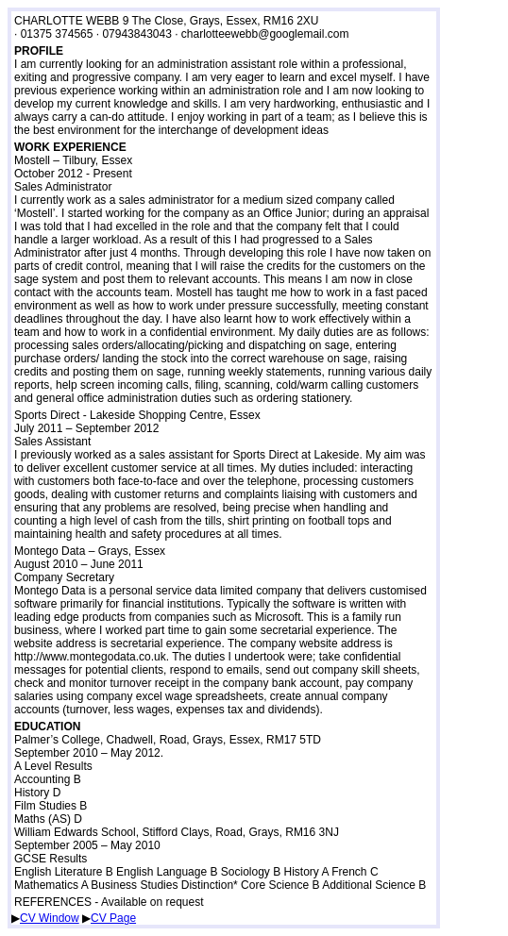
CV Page (113, 918)
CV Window (49, 918)
